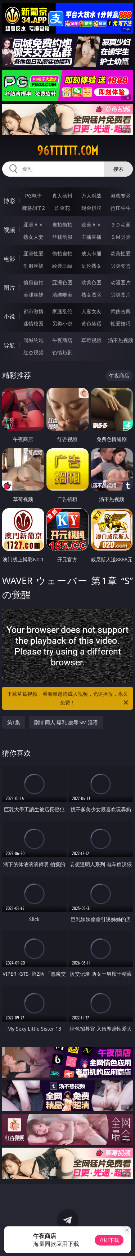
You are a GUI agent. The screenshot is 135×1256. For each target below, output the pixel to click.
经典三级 (62, 265)
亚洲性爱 (33, 253)
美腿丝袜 (33, 294)
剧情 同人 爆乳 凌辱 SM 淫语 (66, 722)
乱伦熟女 (91, 265)
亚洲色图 (62, 282)
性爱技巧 (121, 323)
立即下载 (109, 1239)
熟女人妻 (33, 236)
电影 (9, 259)
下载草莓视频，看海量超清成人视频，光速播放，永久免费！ (68, 698)
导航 (9, 345)
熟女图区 (91, 294)
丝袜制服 (62, 236)
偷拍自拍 (62, 253)
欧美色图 (91, 282)
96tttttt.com (67, 150)
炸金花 (62, 207)
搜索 (118, 168)
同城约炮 (33, 340)
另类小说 (62, 323)
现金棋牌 (91, 207)
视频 (9, 230)
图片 (9, 288)
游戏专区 (121, 195)
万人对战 (91, 195)
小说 (9, 316)
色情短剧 (62, 352)
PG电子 (33, 195)
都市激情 (33, 311)
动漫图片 (121, 282)
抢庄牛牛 (121, 207)
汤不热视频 (120, 340)
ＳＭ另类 (121, 236)
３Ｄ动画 (121, 224)
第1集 (13, 722)
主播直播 (91, 236)
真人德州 (62, 195)
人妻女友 (91, 311)
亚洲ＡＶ (33, 224)
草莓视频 (91, 340)
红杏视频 (33, 352)
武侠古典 (121, 311)
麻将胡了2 (33, 207)
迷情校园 (33, 323)
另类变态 (121, 265)
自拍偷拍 (62, 224)
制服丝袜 (33, 265)
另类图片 (121, 294)
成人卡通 (91, 253)
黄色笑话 (91, 323)
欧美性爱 (121, 253)
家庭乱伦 (62, 311)
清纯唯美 (62, 294)
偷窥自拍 (33, 282)
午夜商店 (62, 340)
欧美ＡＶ (91, 224)
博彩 (9, 201)
